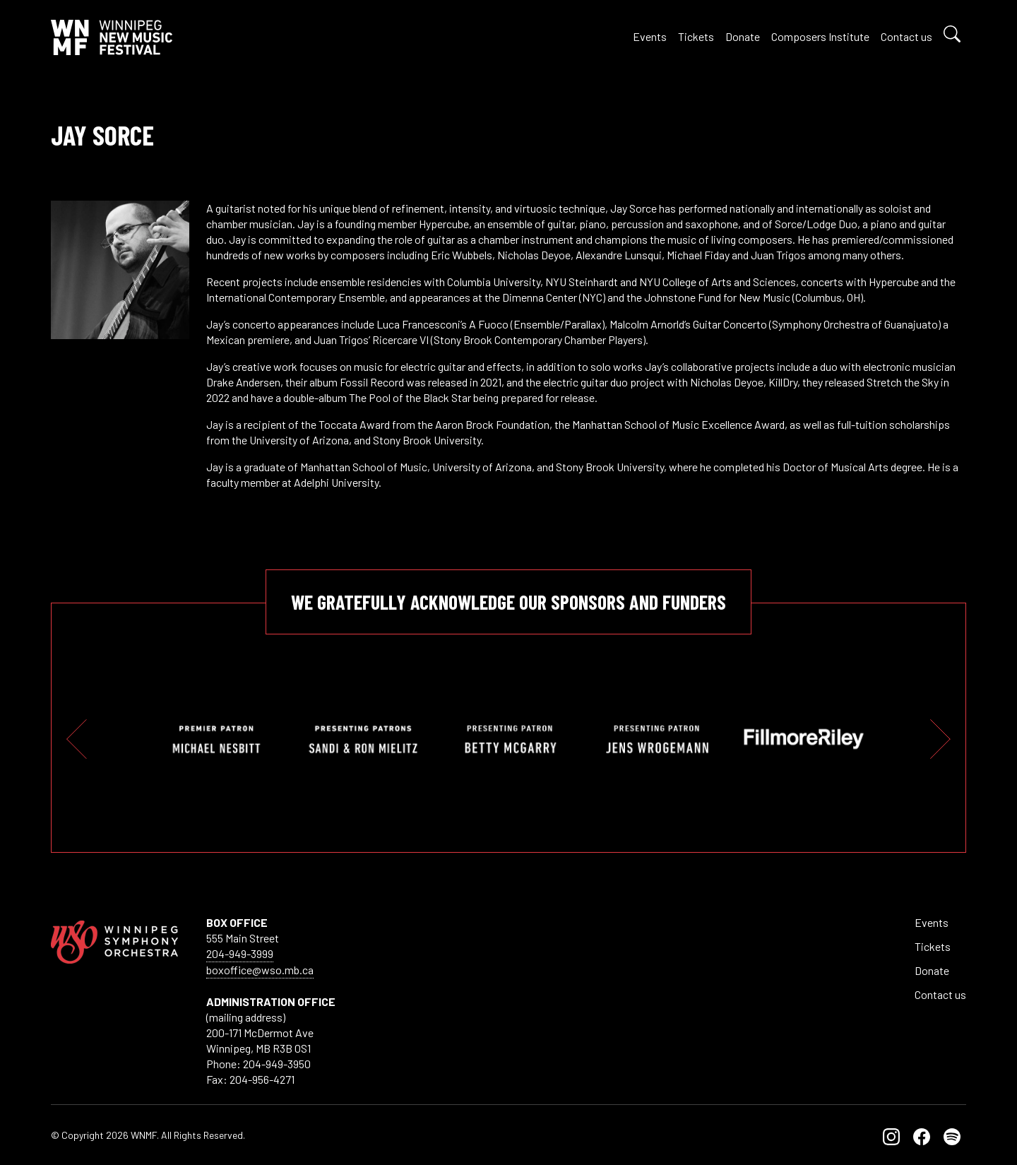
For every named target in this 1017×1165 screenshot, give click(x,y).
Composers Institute (820, 36)
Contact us (906, 36)
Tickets (696, 36)
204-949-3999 (239, 953)
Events (650, 36)
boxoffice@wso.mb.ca (260, 969)
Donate (742, 36)
